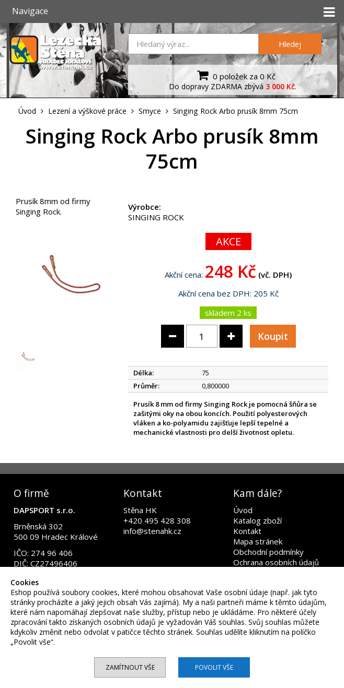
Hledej (290, 44)
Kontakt (247, 531)
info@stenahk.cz (152, 531)
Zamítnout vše (130, 667)
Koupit (273, 336)
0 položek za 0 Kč (235, 75)
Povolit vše (214, 667)
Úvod (243, 510)
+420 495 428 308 (157, 520)
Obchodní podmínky (268, 552)
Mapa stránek (257, 541)
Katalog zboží (257, 520)
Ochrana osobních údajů (276, 562)
